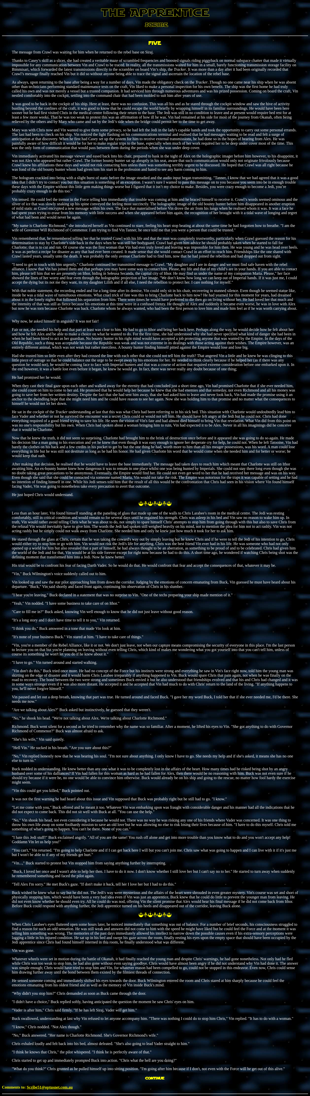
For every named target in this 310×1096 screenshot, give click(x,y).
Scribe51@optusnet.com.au (49, 1087)
